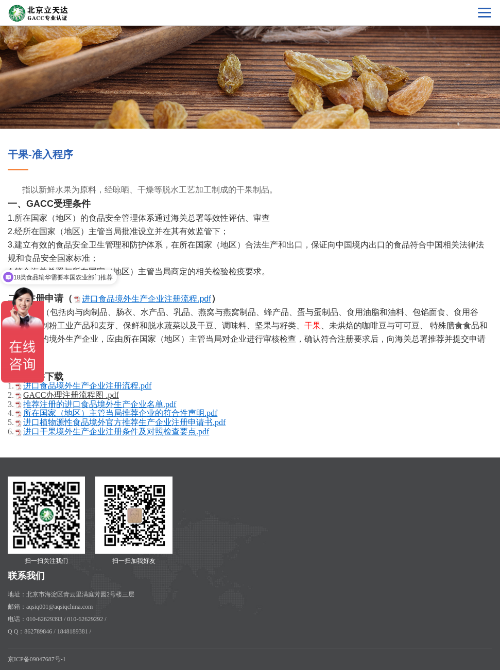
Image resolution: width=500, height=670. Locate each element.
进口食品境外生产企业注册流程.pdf (146, 298)
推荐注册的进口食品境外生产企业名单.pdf (99, 404)
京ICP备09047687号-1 (37, 659)
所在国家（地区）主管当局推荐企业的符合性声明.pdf (120, 413)
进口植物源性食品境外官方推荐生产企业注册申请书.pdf (124, 422)
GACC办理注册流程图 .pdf (71, 395)
